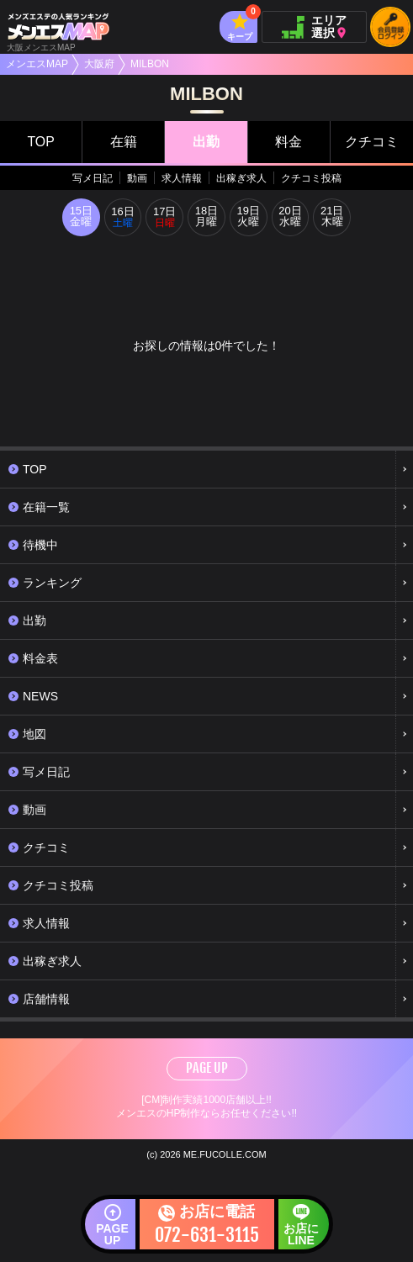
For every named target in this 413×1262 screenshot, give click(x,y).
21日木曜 (332, 218)
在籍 (123, 142)
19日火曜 (248, 218)
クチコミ (372, 142)
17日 (164, 218)
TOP (41, 142)
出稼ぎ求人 (241, 178)
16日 (122, 218)
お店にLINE (301, 1234)
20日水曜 (290, 218)
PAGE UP (207, 1068)
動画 (137, 178)
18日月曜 (206, 218)
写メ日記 (92, 178)
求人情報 (181, 178)
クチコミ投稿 (311, 178)
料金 (288, 142)
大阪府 (99, 64)
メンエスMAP (37, 64)
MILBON (149, 64)
